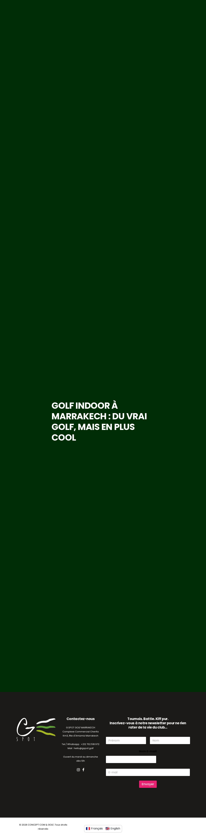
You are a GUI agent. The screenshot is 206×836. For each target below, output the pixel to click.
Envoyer (148, 784)
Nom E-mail (148, 751)
